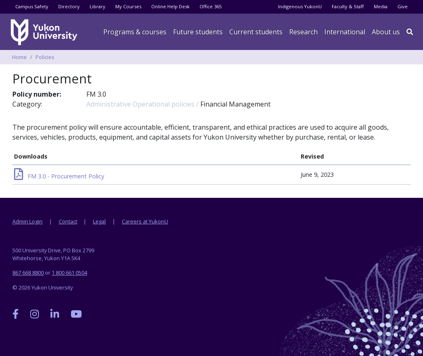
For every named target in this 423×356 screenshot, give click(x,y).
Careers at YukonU (145, 221)
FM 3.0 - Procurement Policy (59, 176)
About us (386, 31)
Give (402, 6)
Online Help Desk (170, 6)
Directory (69, 6)
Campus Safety (31, 6)
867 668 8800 (28, 272)
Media (380, 6)
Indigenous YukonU (300, 6)
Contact (68, 221)
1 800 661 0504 (69, 272)
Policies (45, 57)
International (344, 31)
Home (19, 57)
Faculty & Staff (348, 6)
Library (97, 6)
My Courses (128, 6)
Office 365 (210, 6)
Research (303, 31)
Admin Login (27, 221)
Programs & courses (134, 31)
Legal (99, 221)
